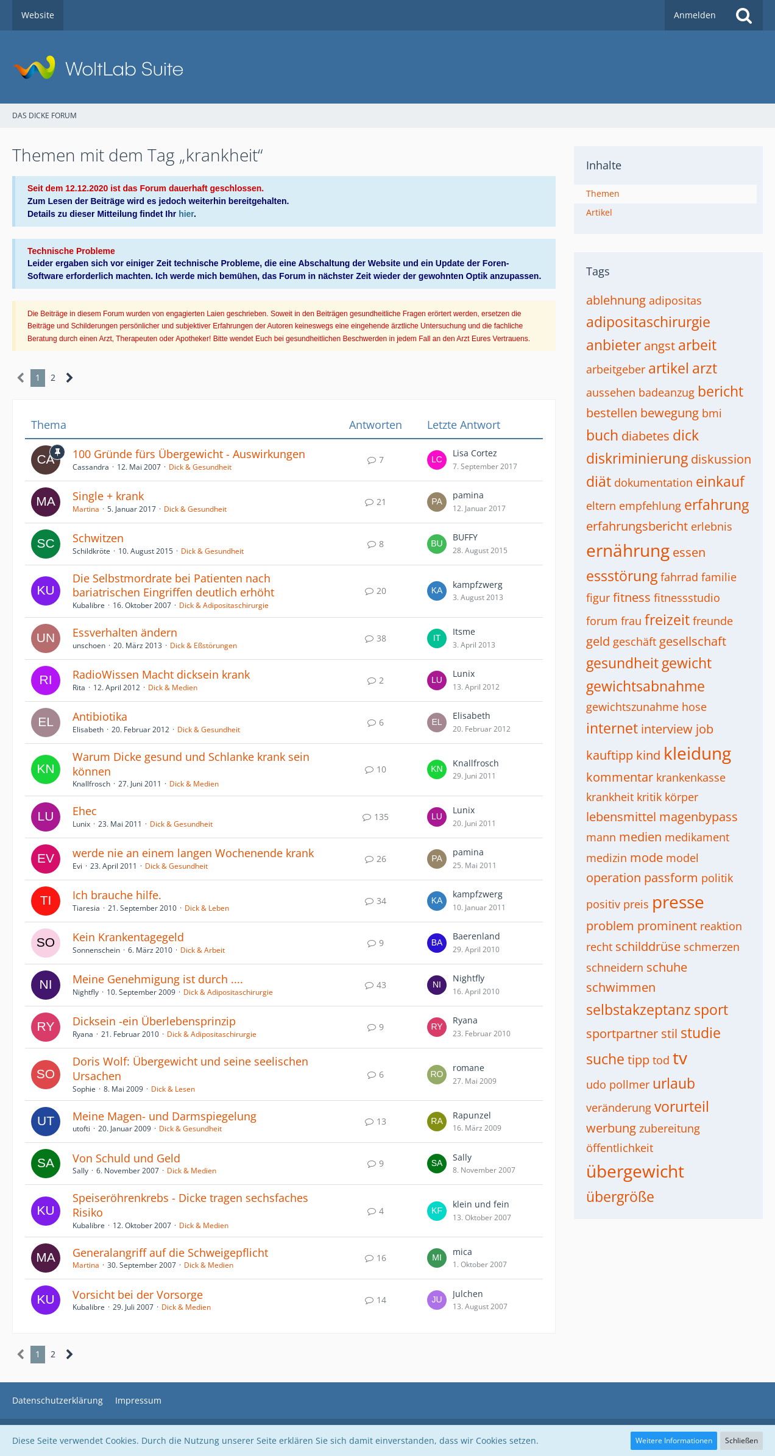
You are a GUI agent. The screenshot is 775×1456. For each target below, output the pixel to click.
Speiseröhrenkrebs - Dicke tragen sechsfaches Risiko (190, 1205)
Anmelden (695, 15)
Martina (86, 509)
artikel (668, 368)
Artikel (599, 212)
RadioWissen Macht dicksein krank (161, 674)
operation (613, 877)
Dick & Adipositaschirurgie (224, 605)
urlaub (674, 1083)
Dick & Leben (207, 908)
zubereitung (669, 1128)
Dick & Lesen (173, 1089)
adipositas (675, 300)
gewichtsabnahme (645, 686)
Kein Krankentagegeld (128, 937)
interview (667, 729)
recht (599, 946)
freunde (713, 620)
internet (612, 728)
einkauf (720, 481)
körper (681, 797)
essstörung (621, 575)
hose (694, 706)
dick (686, 435)
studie (701, 1032)
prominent (667, 925)
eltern (601, 505)
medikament (697, 837)
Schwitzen (98, 538)
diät (598, 481)
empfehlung (650, 505)
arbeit (697, 345)
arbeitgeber (615, 369)
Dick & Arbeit (202, 950)
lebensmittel (621, 816)
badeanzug (667, 392)
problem (610, 925)
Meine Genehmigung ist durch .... (158, 979)
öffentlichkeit (619, 1147)
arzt (704, 368)
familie (719, 577)
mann (601, 837)
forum (602, 620)
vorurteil (681, 1106)
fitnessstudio (687, 597)
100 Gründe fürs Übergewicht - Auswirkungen (189, 454)
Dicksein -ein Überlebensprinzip (154, 1021)
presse (678, 901)
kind (648, 755)
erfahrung (716, 504)
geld (598, 641)
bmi (712, 413)
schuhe (666, 967)
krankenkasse (691, 777)
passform (671, 877)
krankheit (610, 797)
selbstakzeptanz (638, 1009)
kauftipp (609, 755)
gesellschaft (692, 641)
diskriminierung (637, 458)
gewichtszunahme (632, 706)
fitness (632, 597)
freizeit (667, 619)
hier (186, 214)
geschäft (634, 641)
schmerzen (712, 946)
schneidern (614, 967)
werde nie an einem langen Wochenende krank (193, 853)
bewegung (669, 413)
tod (661, 1060)
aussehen (610, 392)
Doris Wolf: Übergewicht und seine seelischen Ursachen (190, 1068)
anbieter (613, 345)
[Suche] (744, 15)
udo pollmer (617, 1084)
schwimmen (621, 987)
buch (602, 435)
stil (669, 1033)
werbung (611, 1128)
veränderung (618, 1107)
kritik (649, 797)
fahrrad (679, 577)
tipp (638, 1059)
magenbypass (698, 816)
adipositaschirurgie (648, 321)
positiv (603, 904)
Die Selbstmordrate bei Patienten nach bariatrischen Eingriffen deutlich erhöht (173, 585)
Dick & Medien (172, 687)
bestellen (611, 413)
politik (717, 878)
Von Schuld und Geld (126, 1158)
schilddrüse (648, 946)
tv (680, 1057)
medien (640, 837)
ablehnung (616, 300)
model (682, 857)
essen (689, 552)
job (704, 729)
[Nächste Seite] (70, 378)
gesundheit (622, 663)
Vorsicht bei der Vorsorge (138, 1294)
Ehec (85, 811)
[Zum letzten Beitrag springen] (437, 460)
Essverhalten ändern (125, 632)
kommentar (619, 777)
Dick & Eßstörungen (203, 645)
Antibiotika (100, 716)
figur (598, 597)
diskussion (721, 459)
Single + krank (108, 496)
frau (631, 620)
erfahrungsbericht (637, 526)
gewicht (687, 663)
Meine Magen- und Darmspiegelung (165, 1116)
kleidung (697, 753)
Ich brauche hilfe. (117, 895)
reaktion (721, 926)
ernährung (628, 550)
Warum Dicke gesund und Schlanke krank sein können (191, 764)
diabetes (645, 436)
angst (659, 345)
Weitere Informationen (673, 1440)
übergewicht (635, 1170)
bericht (720, 391)
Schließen (741, 1440)
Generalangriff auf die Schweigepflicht (170, 1252)
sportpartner (622, 1033)
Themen (603, 193)
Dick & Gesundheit (200, 467)
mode (646, 857)
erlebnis (711, 526)
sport (711, 1009)
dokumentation (653, 482)
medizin (606, 857)
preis (636, 904)
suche (605, 1059)
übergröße (620, 1196)
